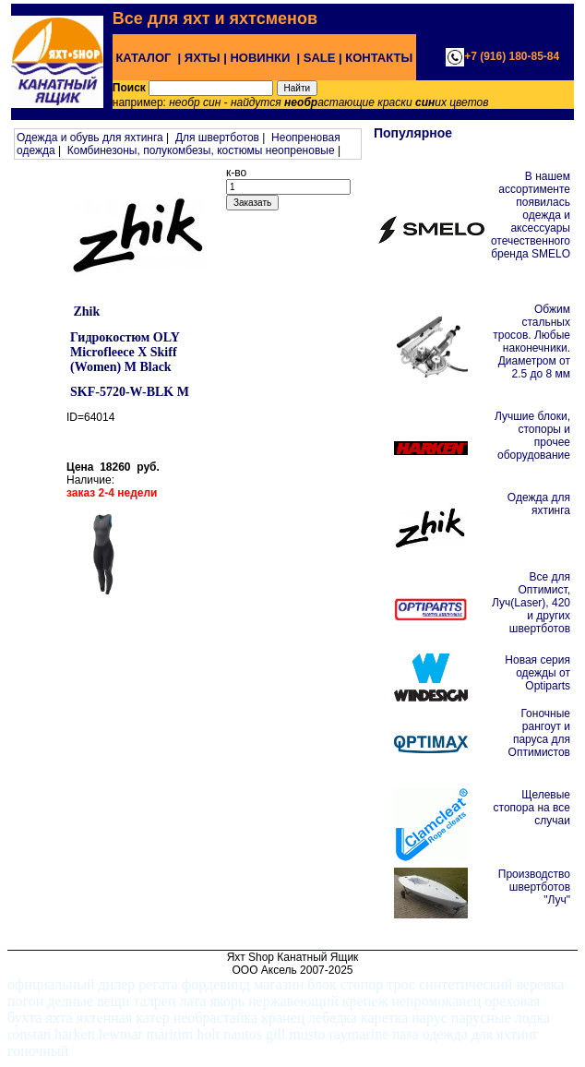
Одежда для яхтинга (538, 504)
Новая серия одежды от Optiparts (537, 672)
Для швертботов (217, 137)
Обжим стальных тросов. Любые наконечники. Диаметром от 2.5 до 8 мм (531, 341)
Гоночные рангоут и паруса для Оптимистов (539, 733)
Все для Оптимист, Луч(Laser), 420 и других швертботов (531, 602)
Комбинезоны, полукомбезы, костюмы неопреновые (201, 150)
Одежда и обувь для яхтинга (90, 137)
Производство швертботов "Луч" (534, 887)
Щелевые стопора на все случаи (532, 807)
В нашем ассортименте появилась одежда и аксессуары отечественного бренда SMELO (530, 215)
